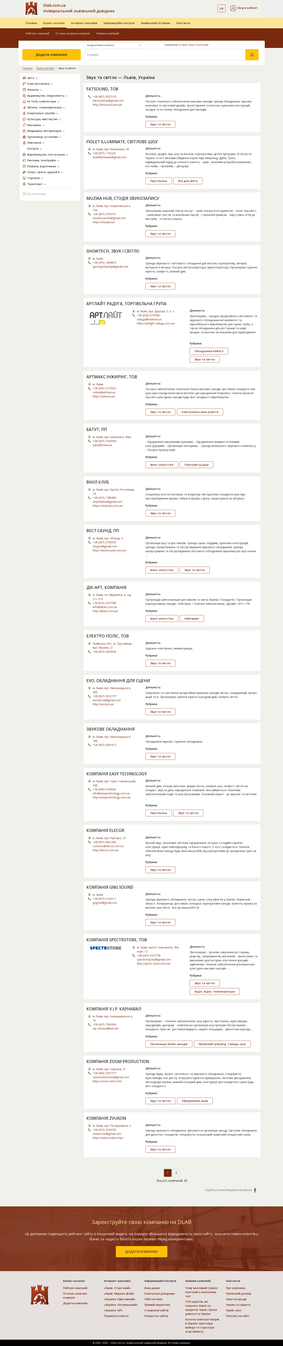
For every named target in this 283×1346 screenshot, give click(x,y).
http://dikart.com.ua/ (105, 611)
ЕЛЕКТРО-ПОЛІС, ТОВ (107, 636)
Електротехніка (38, 83)
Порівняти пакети (116, 1316)
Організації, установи (42, 137)
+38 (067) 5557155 (104, 96)
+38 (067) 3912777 (104, 696)
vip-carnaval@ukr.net (106, 1028)
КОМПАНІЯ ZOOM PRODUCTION (117, 1061)
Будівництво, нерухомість (45, 95)
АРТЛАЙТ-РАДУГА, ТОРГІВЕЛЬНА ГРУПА (126, 303)
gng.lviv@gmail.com (105, 903)
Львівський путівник (155, 23)
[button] (244, 8)
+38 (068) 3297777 (104, 1073)
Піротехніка (158, 181)
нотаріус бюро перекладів (193, 44)
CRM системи (153, 1299)
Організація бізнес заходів (169, 1044)
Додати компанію (51, 54)
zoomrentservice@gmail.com (111, 1077)
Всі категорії (34, 193)
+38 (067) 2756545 (104, 542)
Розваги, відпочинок (41, 166)
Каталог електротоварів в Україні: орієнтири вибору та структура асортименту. (202, 1325)
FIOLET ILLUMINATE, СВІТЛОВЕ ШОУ (122, 141)
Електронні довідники (159, 1293)
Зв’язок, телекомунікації (44, 107)
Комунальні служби (41, 113)
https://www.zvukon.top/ (108, 1138)
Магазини (34, 125)
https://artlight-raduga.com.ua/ (156, 323)
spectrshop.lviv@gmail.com (154, 959)
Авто (30, 78)
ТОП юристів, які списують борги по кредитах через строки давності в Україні (201, 1308)
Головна (31, 23)
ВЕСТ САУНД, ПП (102, 530)
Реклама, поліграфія (41, 160)
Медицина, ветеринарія (44, 131)
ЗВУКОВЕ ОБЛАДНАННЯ (110, 729)
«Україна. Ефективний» (119, 1299)
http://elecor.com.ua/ (106, 850)
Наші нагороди (236, 1299)
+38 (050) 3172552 (104, 388)
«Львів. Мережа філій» (119, 1293)
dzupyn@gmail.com (105, 546)
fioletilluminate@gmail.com (109, 157)
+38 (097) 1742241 (104, 153)
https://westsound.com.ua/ (109, 550)
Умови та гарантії (238, 1305)
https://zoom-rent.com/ (107, 1081)
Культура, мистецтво (42, 119)
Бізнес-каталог (54, 23)
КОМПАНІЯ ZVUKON (106, 1118)
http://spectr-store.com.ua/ (153, 963)
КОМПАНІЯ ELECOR (105, 830)
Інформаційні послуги (119, 23)
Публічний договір (238, 1293)
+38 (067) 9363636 (104, 651)
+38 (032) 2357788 (104, 603)
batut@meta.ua (102, 445)
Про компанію (235, 1288)
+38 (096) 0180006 (104, 789)
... (190, 336)
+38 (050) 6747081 (148, 315)
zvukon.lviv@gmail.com (107, 1134)
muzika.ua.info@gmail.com (109, 218)
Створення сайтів (156, 1310)
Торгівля (33, 178)
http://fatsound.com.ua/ (107, 104)
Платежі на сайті (237, 1316)
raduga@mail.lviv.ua (149, 319)
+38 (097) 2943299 (104, 1130)
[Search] (165, 54)
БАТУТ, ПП (96, 429)
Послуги (32, 148)
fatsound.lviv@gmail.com (108, 100)
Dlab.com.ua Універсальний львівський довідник (79, 8)
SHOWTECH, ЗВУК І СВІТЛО (112, 251)
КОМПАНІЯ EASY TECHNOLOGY (116, 773)
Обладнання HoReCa (209, 351)
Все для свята (188, 181)
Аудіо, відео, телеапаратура (215, 991)
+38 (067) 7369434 (104, 1024)
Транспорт (35, 184)
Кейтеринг (191, 618)
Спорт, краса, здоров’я (43, 172)
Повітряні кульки (196, 465)
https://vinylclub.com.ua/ (108, 506)
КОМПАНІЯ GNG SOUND (109, 887)
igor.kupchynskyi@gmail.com (110, 266)
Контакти (183, 23)
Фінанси (33, 89)
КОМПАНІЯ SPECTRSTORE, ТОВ (116, 939)
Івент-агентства (161, 465)
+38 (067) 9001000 (104, 842)
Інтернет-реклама (84, 23)
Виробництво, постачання (46, 154)
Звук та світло (160, 124)
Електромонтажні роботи (200, 412)
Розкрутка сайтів (156, 1316)
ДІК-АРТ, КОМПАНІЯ (106, 587)
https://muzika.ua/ (104, 222)
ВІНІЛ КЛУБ (97, 482)
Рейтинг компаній (37, 33)
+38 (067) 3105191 (104, 214)
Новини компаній (107, 33)
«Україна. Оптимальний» (121, 1305)
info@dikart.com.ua (105, 607)
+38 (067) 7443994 (104, 441)
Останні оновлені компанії (72, 33)
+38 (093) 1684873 (104, 262)
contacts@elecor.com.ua (108, 846)
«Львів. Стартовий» (117, 1288)
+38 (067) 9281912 (104, 745)
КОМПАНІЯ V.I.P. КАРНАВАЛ (113, 1009)
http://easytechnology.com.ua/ (112, 797)
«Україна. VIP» (113, 1310)
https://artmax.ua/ (104, 396)
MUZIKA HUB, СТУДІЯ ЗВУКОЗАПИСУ (122, 198)
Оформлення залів (195, 1101)
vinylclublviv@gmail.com (107, 501)
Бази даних (152, 1288)
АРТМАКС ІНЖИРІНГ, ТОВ (111, 376)
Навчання (34, 142)
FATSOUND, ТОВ (102, 89)
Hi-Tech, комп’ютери (41, 101)
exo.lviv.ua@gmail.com (107, 700)
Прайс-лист (234, 1310)
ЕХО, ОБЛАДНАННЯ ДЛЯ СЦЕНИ (118, 680)
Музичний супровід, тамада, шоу (222, 1044)
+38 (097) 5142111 (104, 898)
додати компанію (141, 1252)
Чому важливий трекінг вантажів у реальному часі (201, 1292)
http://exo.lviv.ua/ (103, 704)
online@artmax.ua (104, 392)
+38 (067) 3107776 (148, 955)
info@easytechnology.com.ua (111, 793)
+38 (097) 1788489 (104, 497)
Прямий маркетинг (157, 1305)
